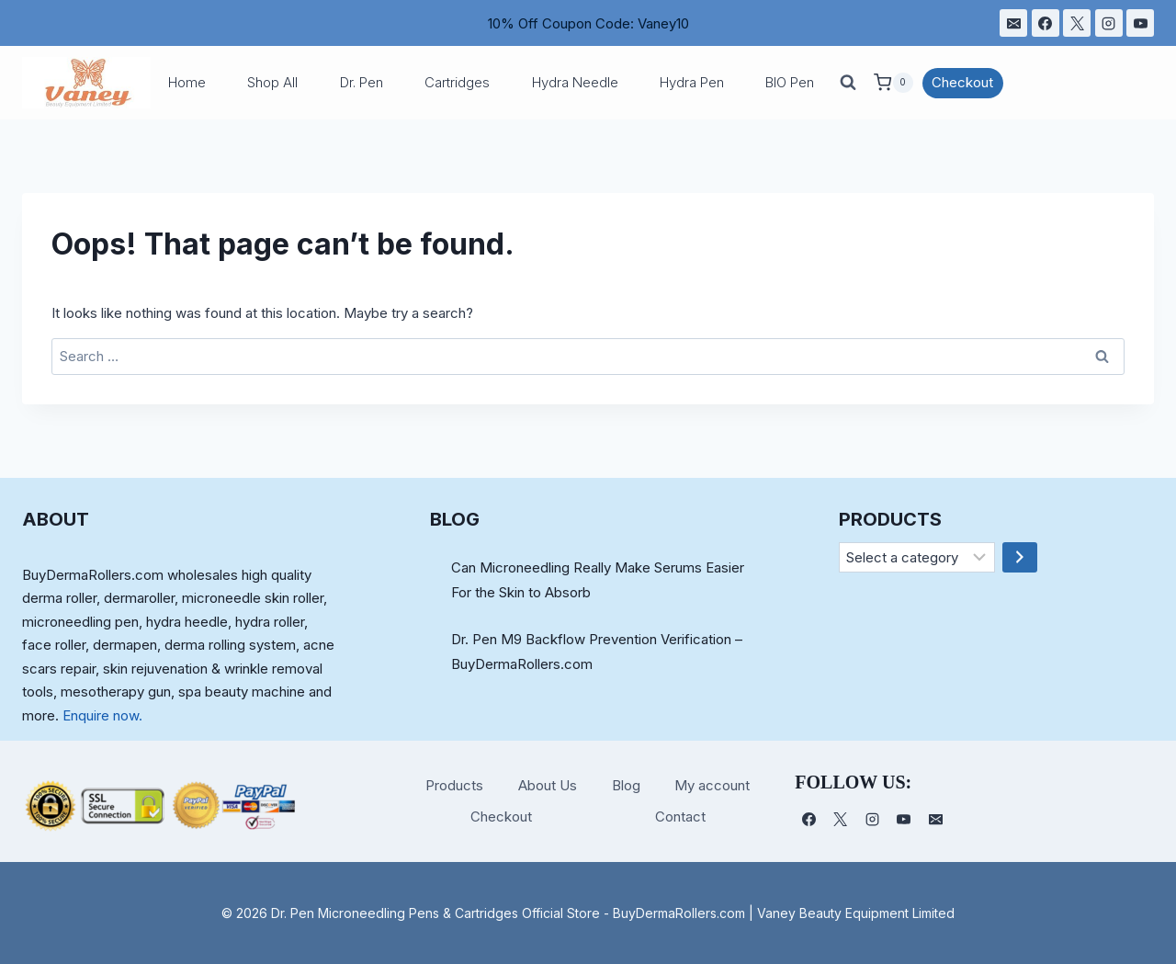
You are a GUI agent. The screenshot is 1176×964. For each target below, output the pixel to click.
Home (187, 82)
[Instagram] (1109, 23)
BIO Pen (789, 82)
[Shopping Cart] (893, 83)
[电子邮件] (1013, 23)
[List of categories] (917, 557)
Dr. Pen (361, 82)
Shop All (272, 82)
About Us (547, 785)
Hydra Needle (575, 82)
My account (712, 785)
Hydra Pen (692, 82)
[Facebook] (1045, 23)
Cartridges (457, 82)
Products (454, 785)
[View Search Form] (848, 82)
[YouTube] (1140, 23)
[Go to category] (1019, 557)
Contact (680, 816)
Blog (626, 785)
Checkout (962, 82)
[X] (1077, 23)
